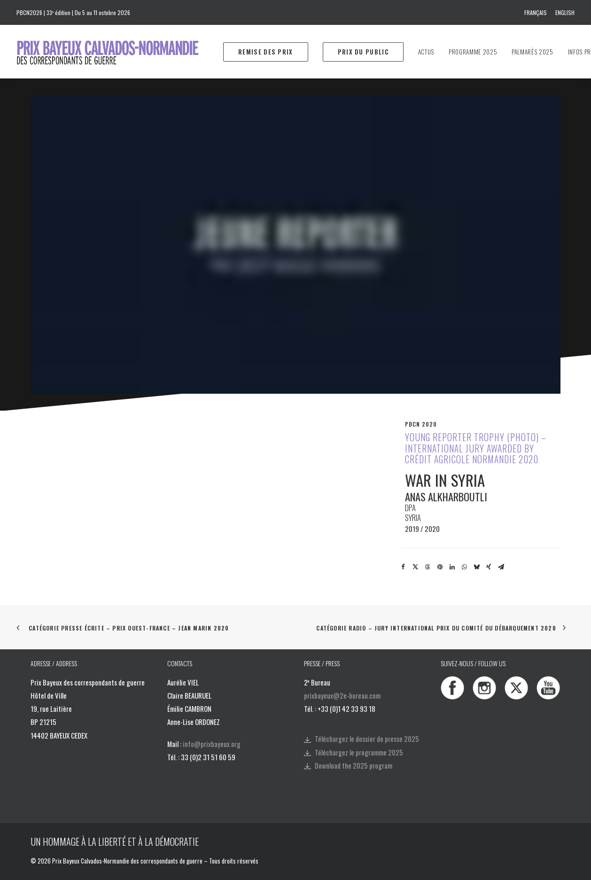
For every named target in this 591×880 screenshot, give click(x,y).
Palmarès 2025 (532, 51)
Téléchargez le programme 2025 (359, 752)
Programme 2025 (473, 51)
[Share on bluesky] (476, 567)
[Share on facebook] (403, 567)
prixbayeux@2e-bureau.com (342, 695)
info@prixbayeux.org (212, 744)
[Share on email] (500, 567)
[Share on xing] (488, 567)
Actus (426, 51)
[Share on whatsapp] (464, 567)
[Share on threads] (427, 567)
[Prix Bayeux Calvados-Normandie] (116, 52)
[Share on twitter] (415, 567)
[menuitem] (537, 12)
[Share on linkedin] (452, 567)
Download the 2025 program (353, 765)
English (565, 12)
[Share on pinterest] (439, 567)
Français (535, 12)
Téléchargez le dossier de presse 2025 (367, 738)
